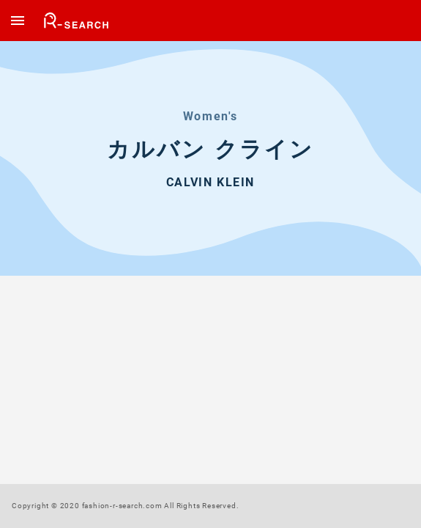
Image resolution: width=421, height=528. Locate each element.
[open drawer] (17, 20)
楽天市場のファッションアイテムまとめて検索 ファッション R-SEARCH (77, 20)
